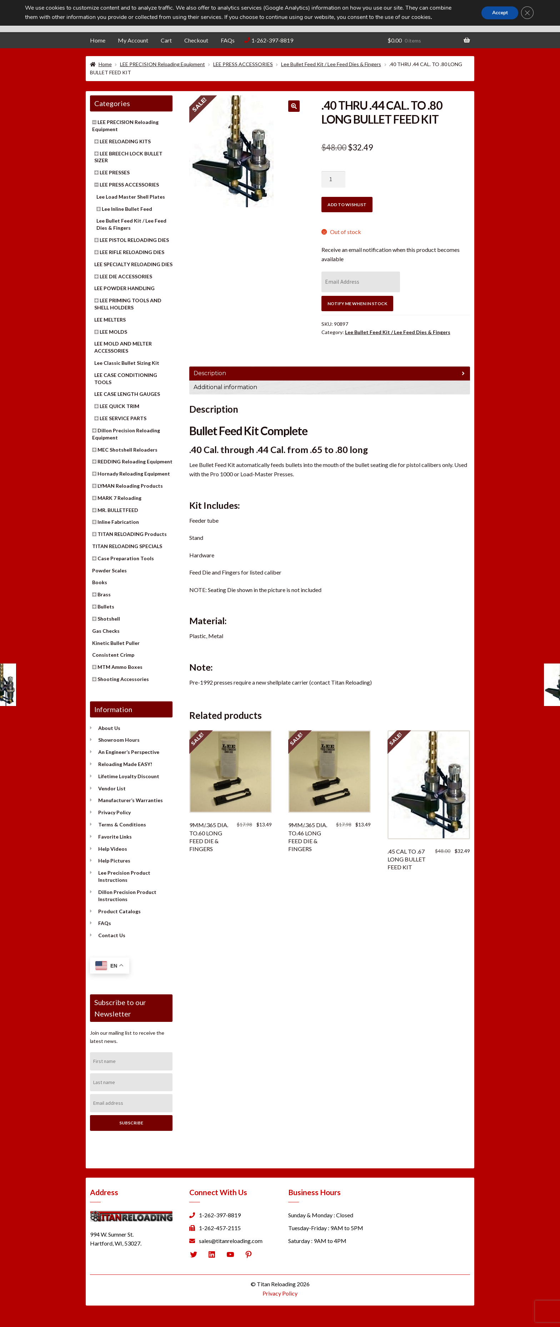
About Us (109, 728)
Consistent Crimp (113, 655)
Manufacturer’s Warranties (130, 800)
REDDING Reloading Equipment (135, 461)
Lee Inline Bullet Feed (127, 209)
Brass (104, 594)
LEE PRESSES (115, 172)
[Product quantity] (333, 179)
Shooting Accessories (123, 679)
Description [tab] (210, 373)
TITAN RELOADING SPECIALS (127, 546)
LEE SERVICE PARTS (123, 418)
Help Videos (112, 849)
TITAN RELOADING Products (132, 534)
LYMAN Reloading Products (130, 486)
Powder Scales (109, 570)
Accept (499, 12)
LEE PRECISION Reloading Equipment (162, 64)
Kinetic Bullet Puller (116, 643)
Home (97, 40)
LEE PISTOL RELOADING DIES (134, 240)
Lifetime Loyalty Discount (128, 776)
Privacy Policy (114, 812)
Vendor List (112, 788)
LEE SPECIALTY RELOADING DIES (133, 264)
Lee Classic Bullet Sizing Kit (126, 363)
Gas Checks (106, 631)
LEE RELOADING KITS (125, 141)
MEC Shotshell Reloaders (128, 450)
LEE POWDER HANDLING (124, 288)
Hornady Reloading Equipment (134, 474)
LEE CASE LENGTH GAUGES (127, 394)
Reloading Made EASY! (125, 764)
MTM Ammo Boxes (120, 667)
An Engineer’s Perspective (128, 752)
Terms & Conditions (122, 824)
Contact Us (111, 935)
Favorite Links (115, 837)
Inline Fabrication (118, 522)
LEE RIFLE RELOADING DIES (132, 252)
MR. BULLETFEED (118, 510)
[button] (294, 106)
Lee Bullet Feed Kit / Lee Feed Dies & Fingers (331, 64)
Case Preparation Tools (126, 558)
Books (99, 582)
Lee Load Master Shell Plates (130, 197)
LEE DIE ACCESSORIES (126, 276)
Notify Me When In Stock (357, 303)
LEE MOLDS (113, 332)
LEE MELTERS (110, 320)
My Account (133, 40)
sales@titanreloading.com (230, 1240)
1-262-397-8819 (272, 40)
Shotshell (109, 619)
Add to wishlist (347, 204)
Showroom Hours (119, 740)
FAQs (228, 40)
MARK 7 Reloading (119, 498)
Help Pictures (114, 861)
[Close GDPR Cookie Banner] (527, 12)
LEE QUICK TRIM (119, 406)
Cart (166, 40)
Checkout (196, 40)
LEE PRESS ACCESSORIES (243, 64)
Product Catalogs (119, 911)
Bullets (106, 606)
